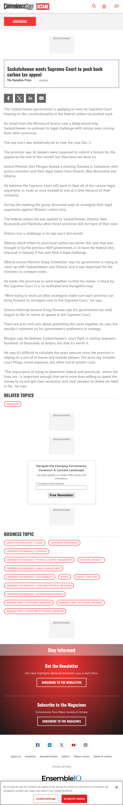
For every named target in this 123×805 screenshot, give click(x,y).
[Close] (116, 787)
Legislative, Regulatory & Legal (24, 542)
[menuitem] (8, 98)
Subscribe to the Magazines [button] (61, 721)
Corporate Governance (64, 542)
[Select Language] (104, 6)
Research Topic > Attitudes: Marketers (28, 602)
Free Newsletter (61, 495)
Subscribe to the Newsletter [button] (62, 682)
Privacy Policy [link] (82, 756)
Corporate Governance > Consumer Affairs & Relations (38, 585)
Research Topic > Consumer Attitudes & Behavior (35, 611)
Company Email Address (50, 483)
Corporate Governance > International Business (34, 593)
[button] (116, 6)
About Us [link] (16, 756)
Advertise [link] (30, 756)
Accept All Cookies (74, 798)
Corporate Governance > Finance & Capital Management (39, 559)
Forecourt (12, 403)
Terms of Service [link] (102, 756)
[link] (8, 98)
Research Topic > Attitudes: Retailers (80, 602)
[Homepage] (26, 7)
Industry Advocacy (91, 559)
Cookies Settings (61, 767)
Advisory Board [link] (48, 756)
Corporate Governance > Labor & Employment (33, 568)
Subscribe (20, 21)
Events (65, 576)
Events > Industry (86, 576)
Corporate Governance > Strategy (26, 551)
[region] (61, 793)
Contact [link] (65, 756)
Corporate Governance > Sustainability (29, 576)
